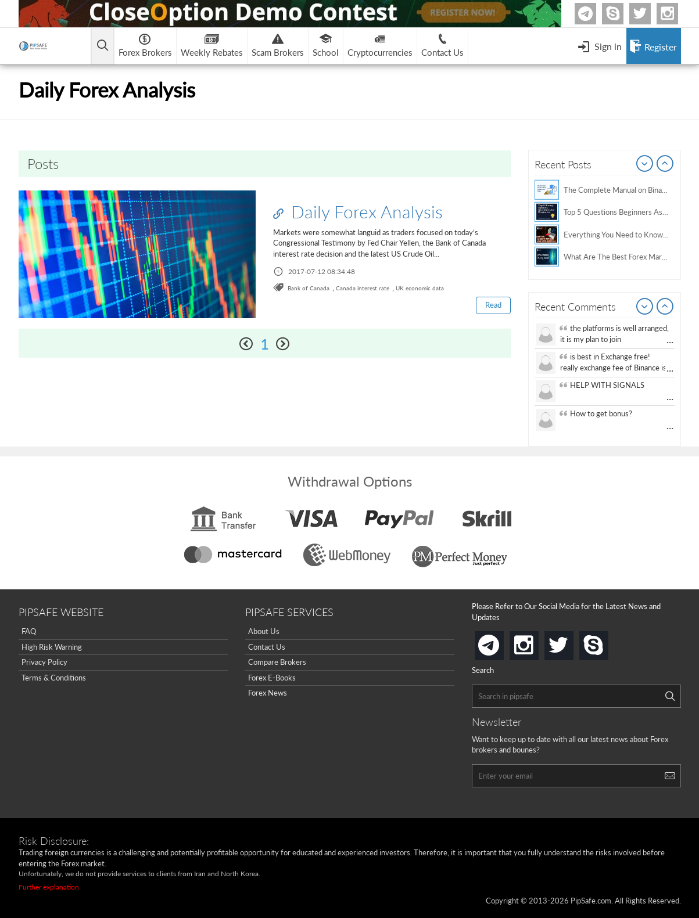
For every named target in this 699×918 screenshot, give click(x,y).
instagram (536, 642)
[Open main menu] (102, 46)
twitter (649, 13)
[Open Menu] (599, 46)
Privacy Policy (44, 662)
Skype (621, 13)
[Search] (670, 696)
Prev (645, 164)
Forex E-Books (272, 677)
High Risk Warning (51, 646)
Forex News (267, 692)
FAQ (28, 631)
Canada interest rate (362, 288)
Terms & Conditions (53, 677)
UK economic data (420, 288)
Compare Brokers (277, 662)
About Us (263, 631)
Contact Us (266, 646)
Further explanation (49, 887)
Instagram (676, 13)
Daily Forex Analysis (358, 211)
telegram (501, 644)
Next (665, 164)
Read (493, 304)
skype (606, 642)
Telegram (594, 16)
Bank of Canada (308, 288)
